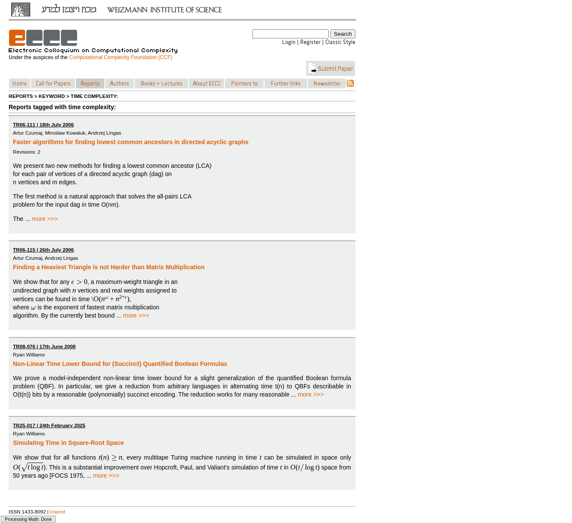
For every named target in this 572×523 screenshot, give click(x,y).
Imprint (58, 511)
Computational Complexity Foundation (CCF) (120, 57)
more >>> (45, 218)
